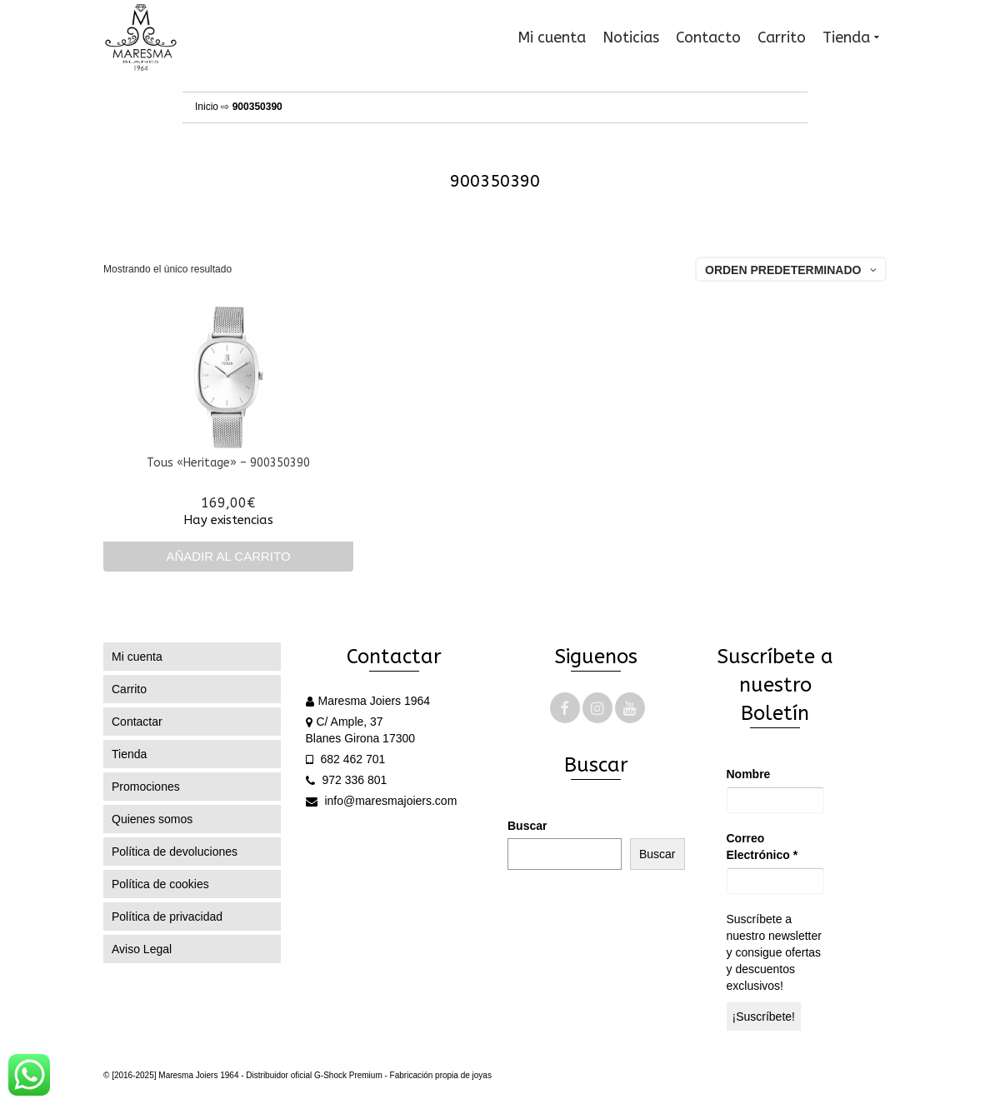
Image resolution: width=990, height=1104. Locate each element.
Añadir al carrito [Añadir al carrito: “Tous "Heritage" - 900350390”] (228, 556)
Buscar (527, 825)
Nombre (749, 774)
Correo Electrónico (762, 847)
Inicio (206, 106)
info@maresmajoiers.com (382, 800)
